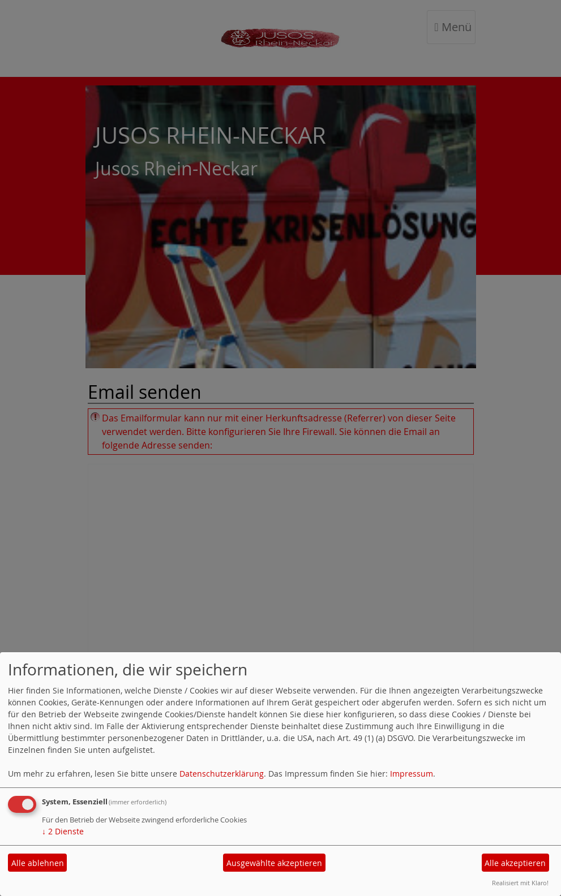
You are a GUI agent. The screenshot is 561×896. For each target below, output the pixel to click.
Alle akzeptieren (515, 863)
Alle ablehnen (37, 863)
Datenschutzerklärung (221, 773)
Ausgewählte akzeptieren (274, 863)
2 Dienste (63, 831)
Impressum (411, 773)
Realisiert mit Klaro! (520, 882)
